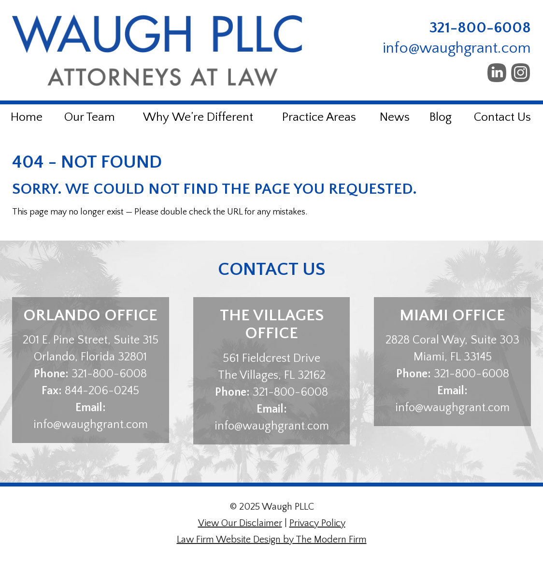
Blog (440, 117)
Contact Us (502, 117)
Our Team (89, 117)
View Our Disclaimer (240, 523)
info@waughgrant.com (457, 48)
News (395, 117)
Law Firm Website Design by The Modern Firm (272, 539)
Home (27, 117)
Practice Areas (319, 117)
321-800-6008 (480, 27)
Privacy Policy (317, 523)
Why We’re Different (198, 117)
